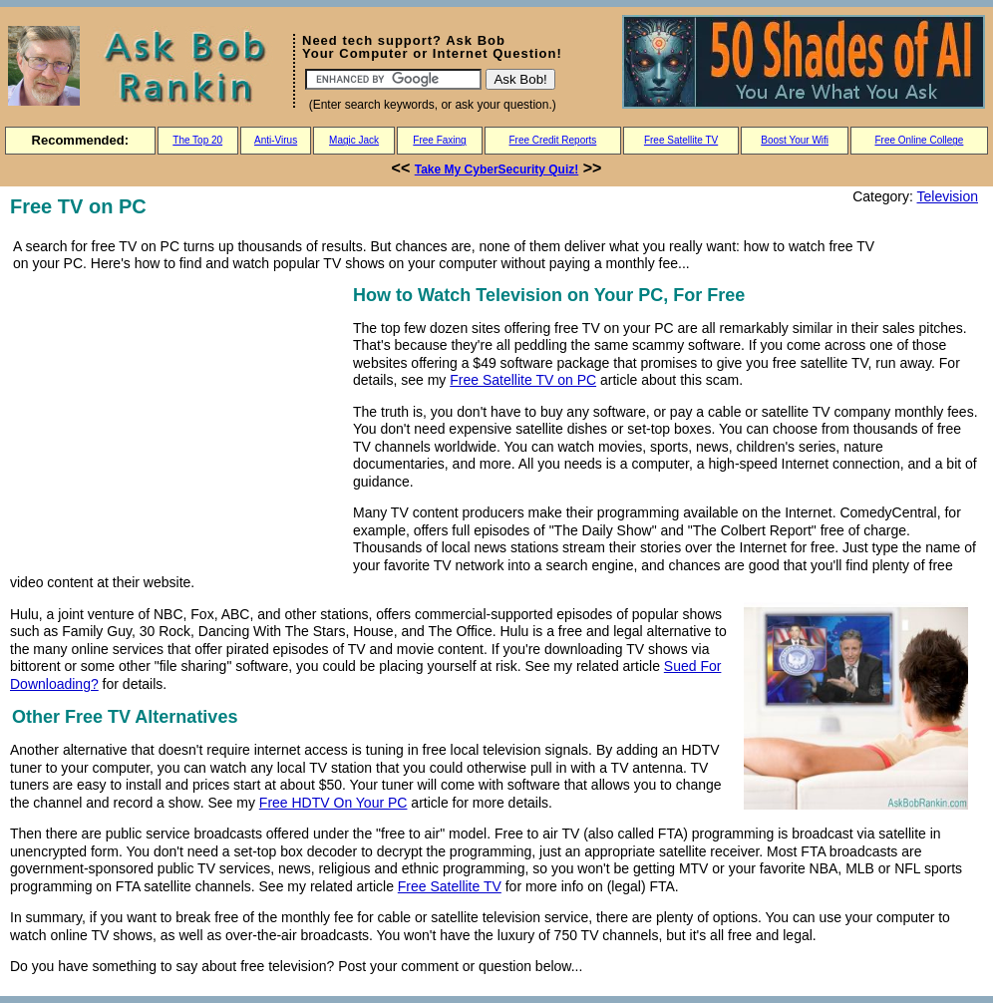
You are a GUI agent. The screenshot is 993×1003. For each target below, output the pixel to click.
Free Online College (918, 140)
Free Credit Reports (553, 140)
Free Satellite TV (681, 140)
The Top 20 (197, 140)
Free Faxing (439, 140)
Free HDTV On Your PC (333, 803)
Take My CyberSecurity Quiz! (497, 169)
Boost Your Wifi (794, 140)
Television (947, 196)
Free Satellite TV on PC (523, 380)
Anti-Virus (275, 140)
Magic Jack (354, 140)
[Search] (393, 79)
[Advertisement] (177, 420)
